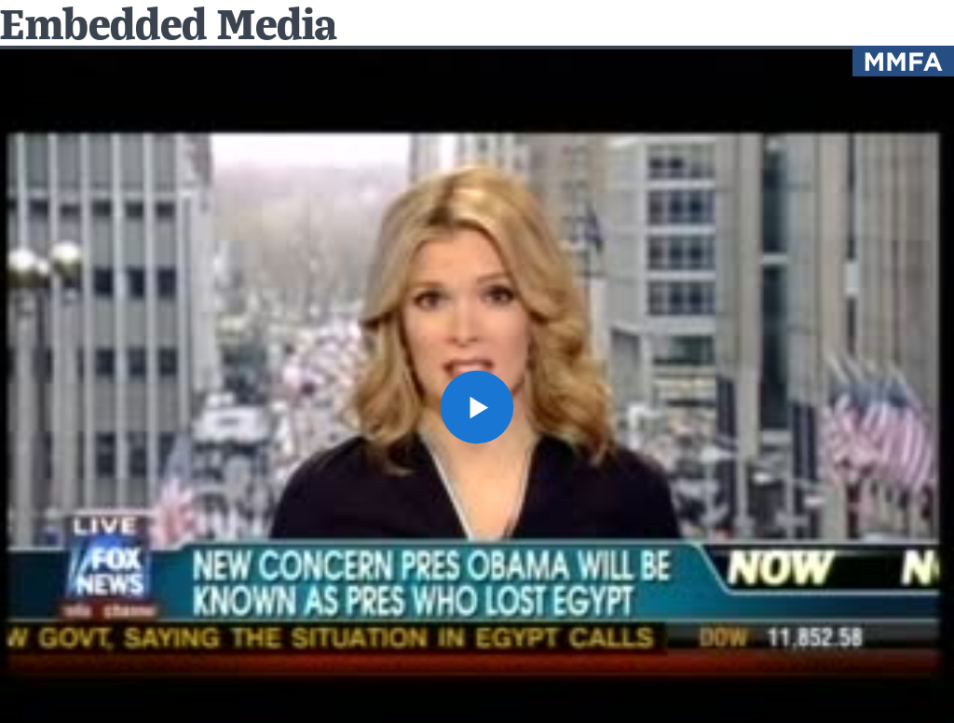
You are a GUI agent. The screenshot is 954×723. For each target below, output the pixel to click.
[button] (477, 407)
